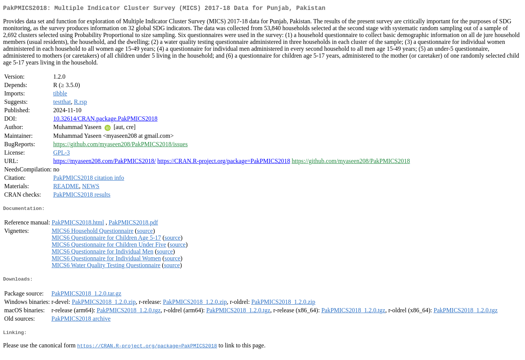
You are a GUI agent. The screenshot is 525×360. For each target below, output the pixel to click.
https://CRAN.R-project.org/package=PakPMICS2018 (223, 162)
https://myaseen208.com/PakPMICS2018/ (104, 162)
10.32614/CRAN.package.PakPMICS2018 (105, 120)
